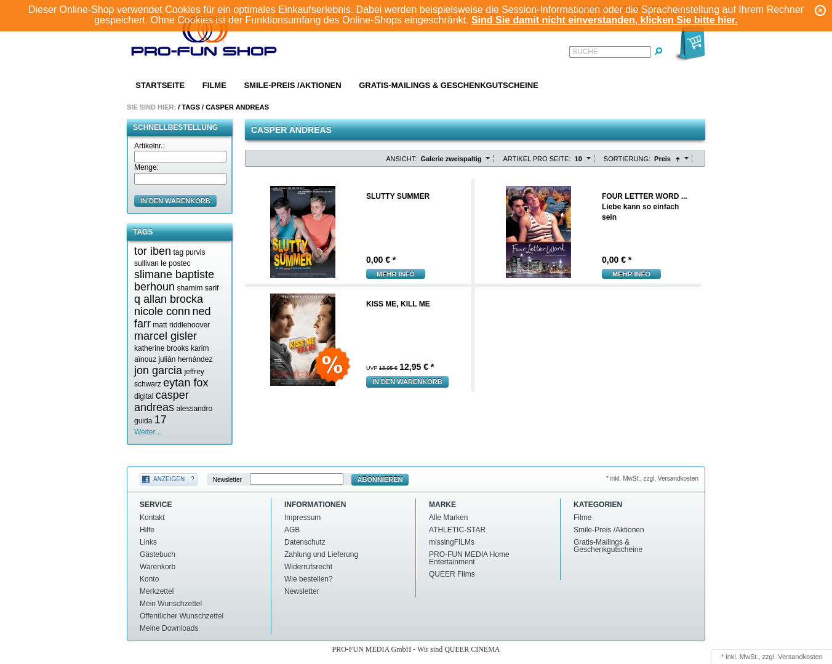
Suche (585, 51)
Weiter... (147, 432)
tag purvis (189, 252)
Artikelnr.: (149, 146)
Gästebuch (157, 554)
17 (160, 420)
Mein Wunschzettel (171, 603)
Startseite (160, 85)
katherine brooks (161, 348)
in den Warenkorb (175, 200)
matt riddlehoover (181, 325)
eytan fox (185, 383)
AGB (292, 530)
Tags (191, 107)
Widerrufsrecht (308, 566)
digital (143, 396)
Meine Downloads (169, 628)
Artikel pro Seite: (536, 158)
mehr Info (396, 274)
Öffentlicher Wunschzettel (181, 616)
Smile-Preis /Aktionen (292, 85)
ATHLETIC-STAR (457, 530)
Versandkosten (800, 656)
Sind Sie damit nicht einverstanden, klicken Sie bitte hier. (604, 20)
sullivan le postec (162, 263)
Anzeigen (169, 479)
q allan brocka (168, 299)
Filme (214, 85)
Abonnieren (380, 479)
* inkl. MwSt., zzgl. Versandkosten (652, 478)
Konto (149, 579)
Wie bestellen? (308, 579)
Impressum (302, 517)
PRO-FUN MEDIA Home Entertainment (469, 558)
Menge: (146, 167)
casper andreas (161, 401)
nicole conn (162, 311)
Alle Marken (448, 517)
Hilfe (147, 530)
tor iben (152, 251)
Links (148, 542)
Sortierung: (627, 158)
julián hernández (185, 359)
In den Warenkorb (407, 381)
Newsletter (227, 479)
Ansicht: (401, 158)
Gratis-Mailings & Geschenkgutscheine (448, 85)
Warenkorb (157, 566)
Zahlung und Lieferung (321, 554)
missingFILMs (451, 542)
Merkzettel (157, 591)
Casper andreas (237, 107)
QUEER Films (452, 574)
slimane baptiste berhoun (174, 280)
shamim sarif (197, 288)
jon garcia (158, 370)
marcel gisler (165, 336)
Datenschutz (305, 542)
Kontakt (152, 517)
